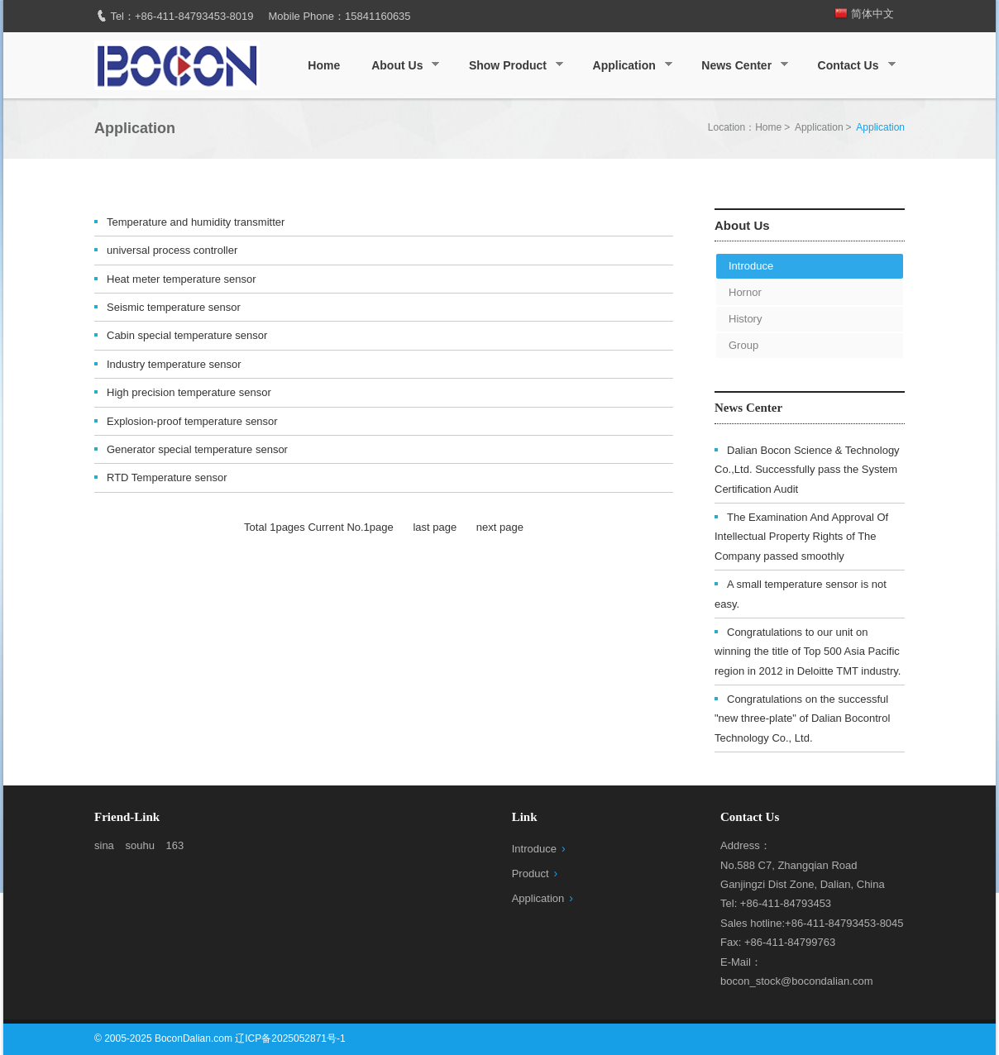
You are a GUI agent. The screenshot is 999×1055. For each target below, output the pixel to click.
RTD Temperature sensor (167, 477)
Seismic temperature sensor (174, 307)
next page (499, 527)
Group (743, 345)
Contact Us (851, 66)
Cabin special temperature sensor (187, 335)
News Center (739, 66)
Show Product (510, 66)
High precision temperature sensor (189, 392)
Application (627, 66)
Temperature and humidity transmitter (195, 222)
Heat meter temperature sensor (181, 279)
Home (324, 65)
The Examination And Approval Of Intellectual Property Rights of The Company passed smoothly (801, 536)
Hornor (745, 292)
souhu (139, 845)
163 (175, 845)
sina (104, 845)
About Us (400, 66)
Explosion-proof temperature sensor (192, 421)
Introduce (751, 266)
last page (434, 527)
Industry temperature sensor (174, 364)
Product (530, 873)
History (745, 319)
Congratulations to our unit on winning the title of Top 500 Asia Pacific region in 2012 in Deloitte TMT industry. (808, 651)
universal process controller (172, 250)
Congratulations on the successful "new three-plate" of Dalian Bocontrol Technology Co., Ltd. (802, 718)
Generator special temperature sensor (197, 449)
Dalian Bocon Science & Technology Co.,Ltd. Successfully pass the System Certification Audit (807, 469)
